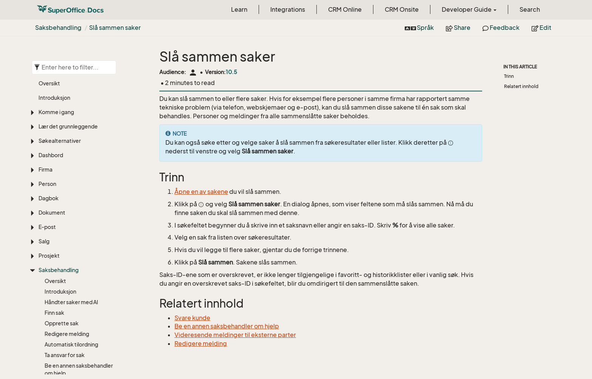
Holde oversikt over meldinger (69, 276)
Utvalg (47, 373)
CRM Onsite (402, 9)
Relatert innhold (521, 86)
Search (530, 9)
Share (458, 27)
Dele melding (61, 311)
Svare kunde (60, 240)
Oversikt (55, 119)
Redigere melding (67, 172)
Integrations (287, 9)
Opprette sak (62, 162)
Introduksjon (60, 130)
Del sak (53, 290)
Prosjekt (49, 94)
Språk (419, 27)
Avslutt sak (58, 322)
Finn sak (54, 151)
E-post (47, 65)
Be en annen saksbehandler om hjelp (79, 208)
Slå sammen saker (115, 27)
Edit (541, 27)
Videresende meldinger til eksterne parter (235, 335)
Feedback (501, 27)
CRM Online (345, 9)
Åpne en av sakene (201, 191)
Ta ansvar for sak (65, 193)
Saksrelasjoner (63, 251)
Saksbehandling (58, 27)
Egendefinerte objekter (68, 359)
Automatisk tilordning (71, 183)
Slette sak (57, 332)
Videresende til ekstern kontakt (74, 226)
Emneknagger (62, 261)
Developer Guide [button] (469, 9)
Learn (239, 9)
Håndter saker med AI (71, 141)
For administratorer (69, 343)
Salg (44, 80)
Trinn (509, 76)
